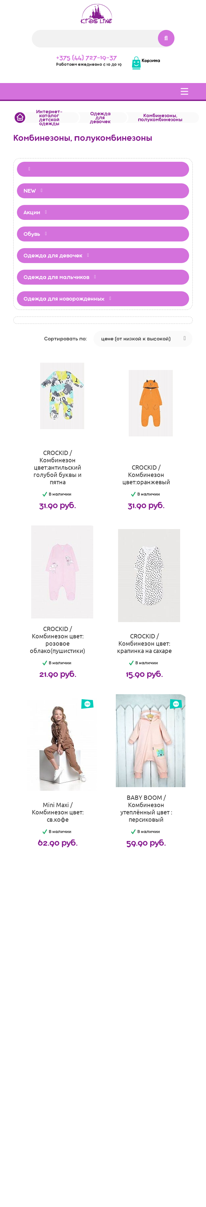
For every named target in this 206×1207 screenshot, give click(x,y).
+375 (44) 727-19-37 (86, 57)
